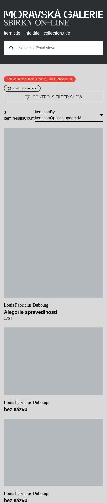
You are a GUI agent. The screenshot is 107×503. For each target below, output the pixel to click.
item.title (12, 33)
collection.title (57, 33)
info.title (32, 33)
